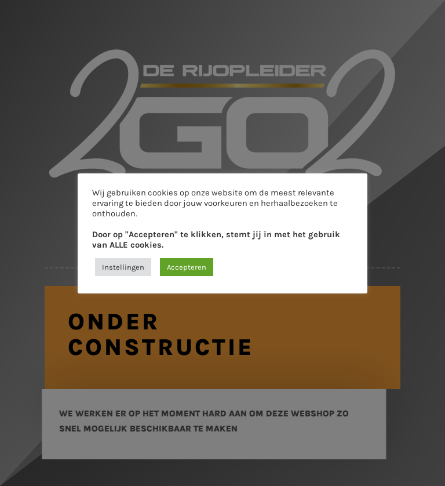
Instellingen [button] (123, 267)
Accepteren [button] (186, 267)
